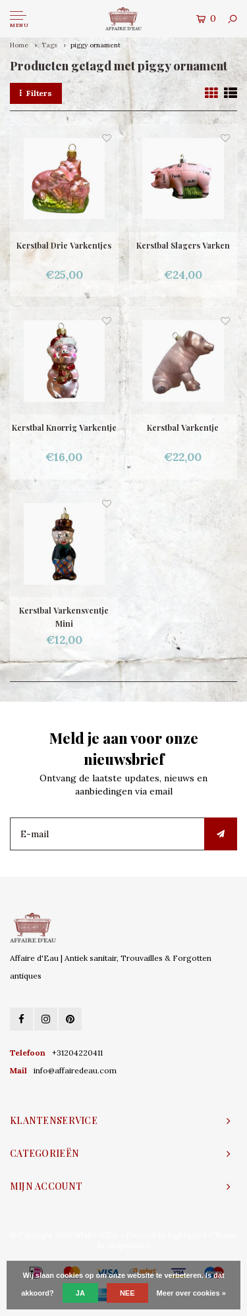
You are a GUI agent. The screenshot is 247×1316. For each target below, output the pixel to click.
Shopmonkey (128, 1245)
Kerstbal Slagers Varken (183, 245)
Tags (49, 45)
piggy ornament (95, 45)
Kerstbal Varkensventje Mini (64, 617)
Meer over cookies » (191, 1293)
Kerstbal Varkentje (183, 427)
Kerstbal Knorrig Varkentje (64, 427)
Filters (36, 93)
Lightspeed (187, 1235)
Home (19, 45)
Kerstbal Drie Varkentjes (63, 245)
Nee (127, 1293)
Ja (80, 1293)
